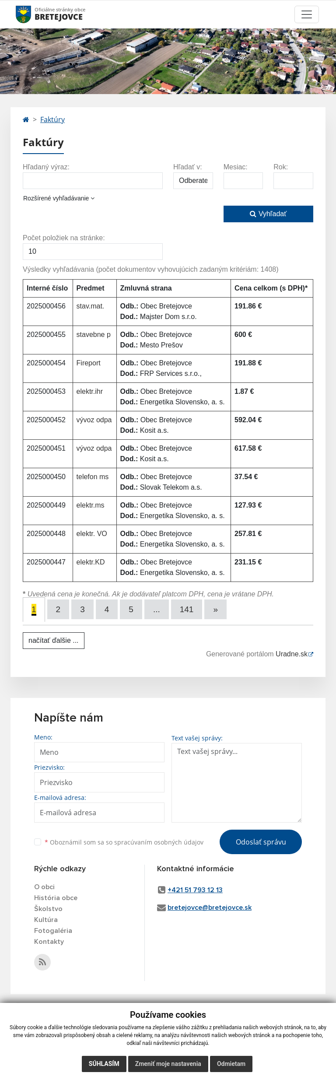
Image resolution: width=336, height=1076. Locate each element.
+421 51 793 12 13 (195, 890)
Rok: (280, 167)
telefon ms (93, 476)
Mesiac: (236, 167)
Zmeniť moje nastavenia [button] (168, 1063)
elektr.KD (91, 562)
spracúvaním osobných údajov (158, 842)
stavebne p (94, 334)
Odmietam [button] (231, 1063)
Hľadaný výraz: (46, 167)
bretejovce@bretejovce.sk (210, 907)
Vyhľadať (268, 213)
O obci (44, 886)
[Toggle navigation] (306, 14)
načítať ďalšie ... (53, 640)
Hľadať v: (187, 167)
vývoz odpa (94, 420)
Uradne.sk (292, 654)
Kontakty (49, 941)
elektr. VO (92, 533)
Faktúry (52, 119)
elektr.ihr (90, 391)
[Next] (215, 609)
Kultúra (46, 919)
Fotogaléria (53, 930)
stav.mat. (91, 306)
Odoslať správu (261, 842)
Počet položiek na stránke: (64, 238)
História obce (55, 897)
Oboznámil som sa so (124, 842)
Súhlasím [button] (104, 1063)
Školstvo (48, 908)
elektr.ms (91, 505)
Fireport (89, 363)
